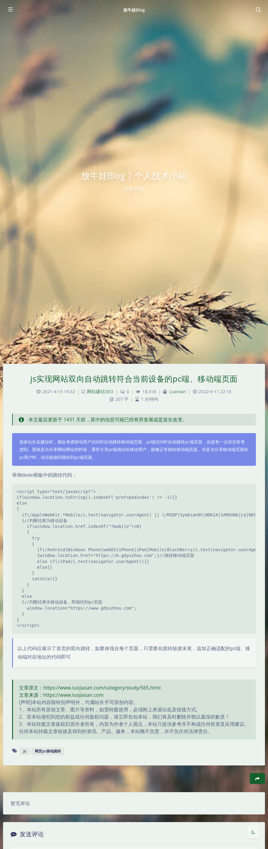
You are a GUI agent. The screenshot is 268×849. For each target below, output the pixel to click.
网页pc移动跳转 (47, 751)
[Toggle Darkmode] (253, 832)
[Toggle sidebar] (10, 10)
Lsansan (177, 391)
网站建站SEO (100, 391)
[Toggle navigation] (258, 10)
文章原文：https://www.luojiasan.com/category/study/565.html (90, 687)
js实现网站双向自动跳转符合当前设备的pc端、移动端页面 (133, 378)
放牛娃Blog (134, 10)
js (24, 751)
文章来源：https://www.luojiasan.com (61, 695)
